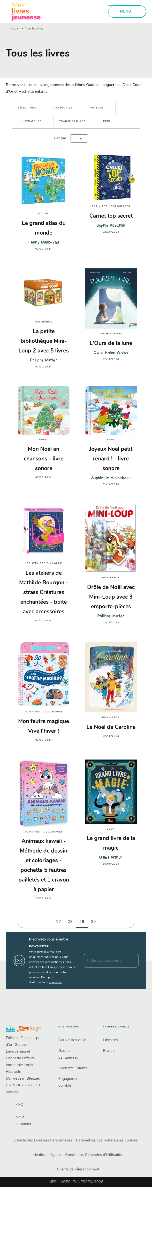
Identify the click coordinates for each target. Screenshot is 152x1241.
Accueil (14, 28)
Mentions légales (47, 1155)
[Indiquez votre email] (105, 960)
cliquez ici (55, 982)
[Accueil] (26, 11)
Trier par (59, 138)
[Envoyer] (132, 960)
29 (81, 922)
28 (70, 922)
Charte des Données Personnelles (43, 1140)
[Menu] (127, 12)
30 (93, 922)
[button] (30, 108)
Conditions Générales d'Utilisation (94, 1155)
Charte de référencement (78, 1169)
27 (58, 922)
